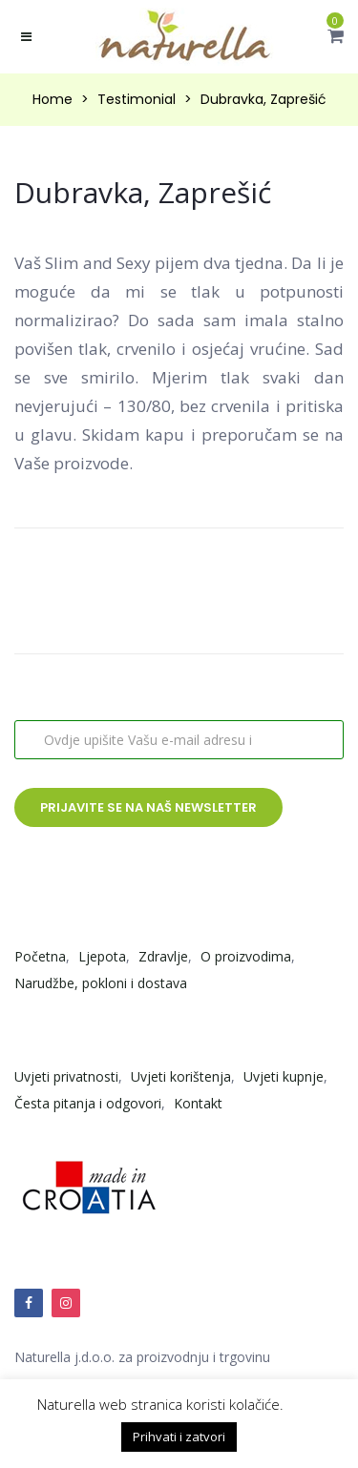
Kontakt (198, 1103)
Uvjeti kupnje (283, 1076)
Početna (40, 956)
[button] (335, 36)
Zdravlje (163, 956)
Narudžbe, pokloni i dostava (100, 983)
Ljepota (102, 956)
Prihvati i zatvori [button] (179, 1436)
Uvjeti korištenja (181, 1076)
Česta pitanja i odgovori (87, 1103)
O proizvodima (245, 956)
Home (52, 99)
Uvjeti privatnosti (66, 1076)
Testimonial (136, 99)
